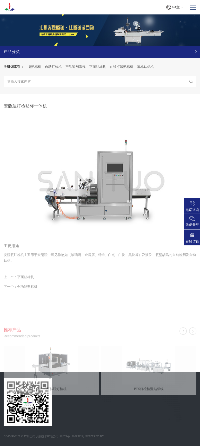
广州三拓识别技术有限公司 (41, 436)
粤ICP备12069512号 (72, 436)
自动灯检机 (55, 67)
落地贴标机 (147, 67)
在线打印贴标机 (123, 67)
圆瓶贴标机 (35, 67)
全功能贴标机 (27, 293)
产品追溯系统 (77, 67)
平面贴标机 (99, 67)
